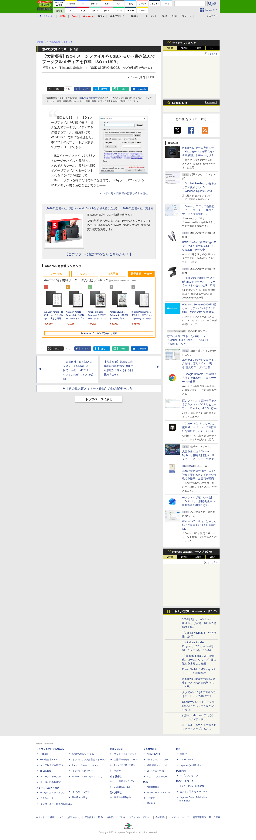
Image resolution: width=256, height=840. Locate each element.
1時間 (170, 48)
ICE (178, 749)
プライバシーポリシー (140, 817)
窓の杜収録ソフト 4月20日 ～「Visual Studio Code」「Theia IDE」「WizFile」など (189, 340)
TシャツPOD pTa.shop (192, 786)
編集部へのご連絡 (116, 817)
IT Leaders (45, 771)
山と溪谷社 (115, 776)
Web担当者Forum (49, 759)
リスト (69, 89)
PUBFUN (181, 771)
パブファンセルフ (189, 775)
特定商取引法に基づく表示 (206, 817)
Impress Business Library (85, 765)
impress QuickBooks (190, 765)
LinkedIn (142, 89)
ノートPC (56, 273)
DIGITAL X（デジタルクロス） (88, 776)
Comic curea (186, 759)
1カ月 (212, 48)
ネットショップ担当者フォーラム (89, 759)
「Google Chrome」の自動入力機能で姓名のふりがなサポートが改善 (199, 377)
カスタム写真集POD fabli (193, 791)
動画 (174, 16)
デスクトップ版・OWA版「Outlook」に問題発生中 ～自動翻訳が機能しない (199, 501)
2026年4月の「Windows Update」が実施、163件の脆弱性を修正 (199, 623)
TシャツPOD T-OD (124, 765)
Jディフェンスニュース (159, 759)
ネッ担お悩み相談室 (50, 782)
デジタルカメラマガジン (52, 792)
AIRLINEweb (153, 754)
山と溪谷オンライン (124, 781)
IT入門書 (113, 273)
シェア (85, 89)
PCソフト (84, 273)
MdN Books (153, 787)
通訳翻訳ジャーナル (157, 765)
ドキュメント (150, 16)
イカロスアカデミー (157, 776)
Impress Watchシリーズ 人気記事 (192, 551)
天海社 (183, 754)
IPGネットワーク (185, 781)
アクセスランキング (184, 43)
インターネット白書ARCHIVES (56, 804)
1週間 (198, 48)
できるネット (47, 798)
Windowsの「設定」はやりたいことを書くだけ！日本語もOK (199, 525)
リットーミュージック (125, 754)
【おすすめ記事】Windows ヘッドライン (195, 611)
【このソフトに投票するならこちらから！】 (99, 254)
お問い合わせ (74, 817)
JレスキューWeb (155, 771)
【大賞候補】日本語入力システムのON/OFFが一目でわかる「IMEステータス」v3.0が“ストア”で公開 (78, 370)
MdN (145, 782)
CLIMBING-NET (122, 787)
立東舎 (117, 771)
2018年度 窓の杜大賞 (89, 98)
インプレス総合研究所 (51, 765)
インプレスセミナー (82, 771)
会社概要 (160, 817)
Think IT (44, 754)
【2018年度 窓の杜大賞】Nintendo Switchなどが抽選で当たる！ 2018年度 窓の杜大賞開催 (98, 208)
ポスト (58, 89)
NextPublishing (79, 797)
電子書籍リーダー (141, 273)
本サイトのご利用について (49, 817)
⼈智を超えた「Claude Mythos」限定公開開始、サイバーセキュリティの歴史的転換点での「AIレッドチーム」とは (199, 459)
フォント (186, 16)
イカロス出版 (150, 749)
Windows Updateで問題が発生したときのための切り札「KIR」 (198, 682)
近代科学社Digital (122, 797)
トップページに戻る (98, 399)
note (123, 89)
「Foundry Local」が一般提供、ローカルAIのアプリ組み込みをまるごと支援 (199, 659)
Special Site (179, 102)
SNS (164, 16)
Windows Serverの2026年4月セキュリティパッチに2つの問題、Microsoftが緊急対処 (199, 308)
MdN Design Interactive (159, 792)
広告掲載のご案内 (94, 817)
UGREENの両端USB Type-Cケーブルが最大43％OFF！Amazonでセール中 (199, 246)
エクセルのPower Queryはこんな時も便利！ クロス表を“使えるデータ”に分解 (199, 363)
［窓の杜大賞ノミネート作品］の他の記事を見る (99, 388)
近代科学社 (115, 792)
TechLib (151, 803)
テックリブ (149, 798)
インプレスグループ (179, 817)
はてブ (104, 89)
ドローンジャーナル (50, 776)
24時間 (184, 48)
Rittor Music (116, 749)
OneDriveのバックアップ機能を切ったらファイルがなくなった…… (199, 705)
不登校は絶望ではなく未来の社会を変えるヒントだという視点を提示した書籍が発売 (199, 474)
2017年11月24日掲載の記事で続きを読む (124, 193)
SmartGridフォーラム (83, 754)
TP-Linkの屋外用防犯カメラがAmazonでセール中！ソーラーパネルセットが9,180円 (199, 281)
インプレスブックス (82, 791)
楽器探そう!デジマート (125, 759)
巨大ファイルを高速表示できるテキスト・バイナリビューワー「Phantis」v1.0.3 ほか (199, 404)
